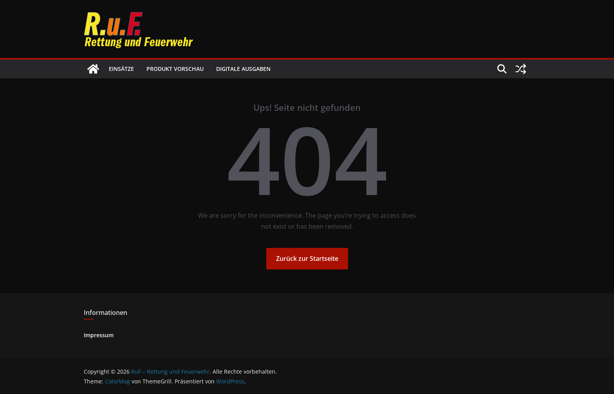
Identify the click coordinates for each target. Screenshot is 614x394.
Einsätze (121, 68)
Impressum (99, 335)
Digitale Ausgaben (243, 68)
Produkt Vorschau (175, 68)
